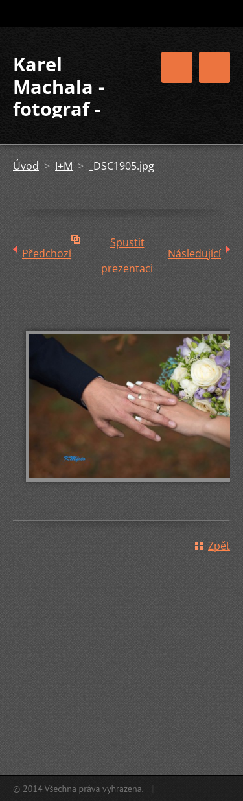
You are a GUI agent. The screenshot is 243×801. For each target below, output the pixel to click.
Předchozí (46, 253)
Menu (214, 67)
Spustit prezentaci (127, 245)
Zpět (219, 546)
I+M (64, 166)
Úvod (26, 166)
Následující (194, 253)
